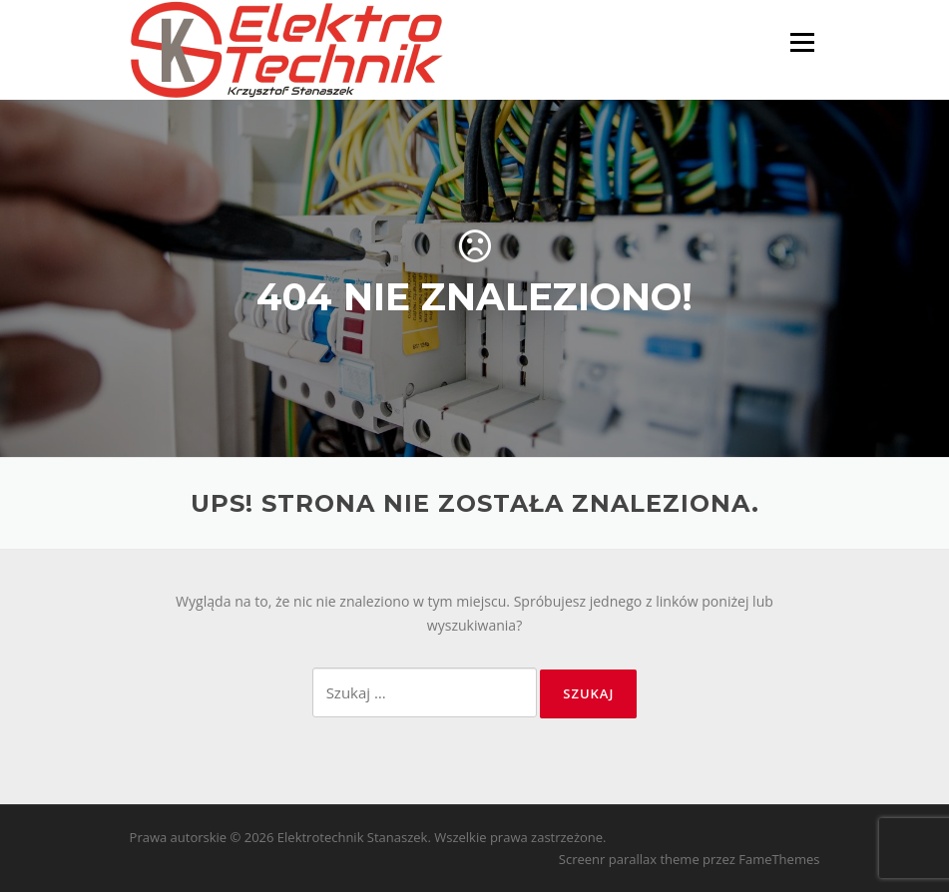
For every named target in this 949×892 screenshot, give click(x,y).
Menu (801, 42)
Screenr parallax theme (629, 859)
